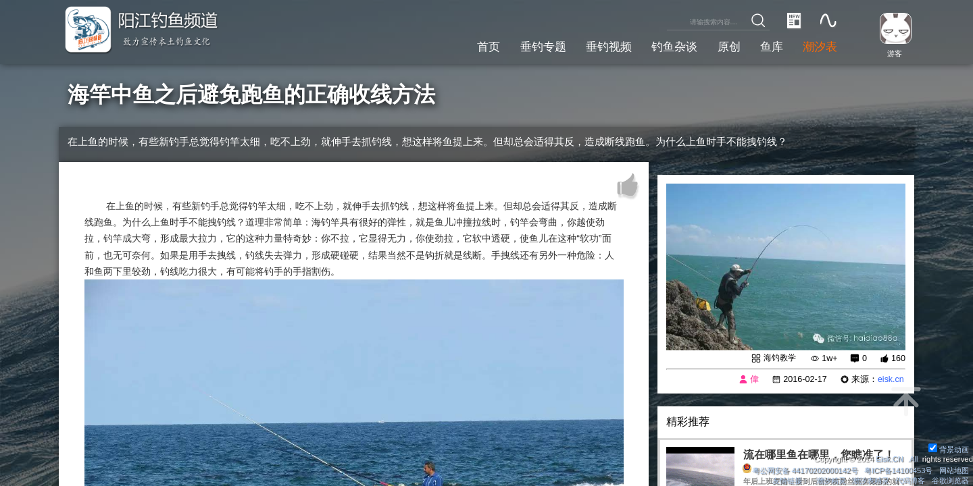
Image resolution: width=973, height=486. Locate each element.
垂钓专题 (529, 46)
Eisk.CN (889, 459)
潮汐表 (819, 46)
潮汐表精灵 (870, 481)
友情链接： (790, 481)
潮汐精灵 (830, 481)
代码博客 (910, 481)
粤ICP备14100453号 (898, 470)
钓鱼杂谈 (667, 46)
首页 (473, 46)
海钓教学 (778, 357)
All (913, 459)
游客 (893, 53)
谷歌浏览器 (950, 481)
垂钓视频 (598, 46)
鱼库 (768, 46)
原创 (724, 46)
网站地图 (954, 470)
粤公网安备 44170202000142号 (799, 470)
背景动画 (948, 450)
